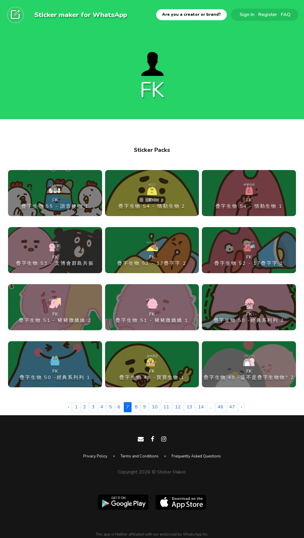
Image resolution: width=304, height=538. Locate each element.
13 (189, 407)
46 (221, 407)
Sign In (247, 14)
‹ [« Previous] (68, 407)
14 (201, 407)
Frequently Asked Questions (196, 456)
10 (155, 407)
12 (178, 407)
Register (267, 14)
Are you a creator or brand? (191, 14)
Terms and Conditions (140, 456)
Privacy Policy (95, 456)
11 (166, 407)
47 (232, 407)
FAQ (286, 14)
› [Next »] (241, 407)
